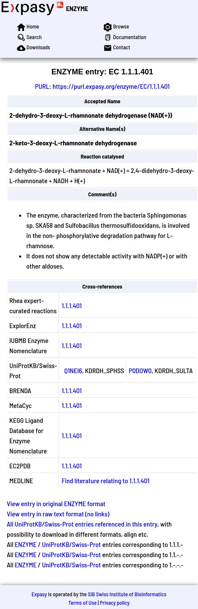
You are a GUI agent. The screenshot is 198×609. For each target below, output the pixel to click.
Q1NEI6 (73, 370)
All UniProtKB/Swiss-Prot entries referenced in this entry (82, 524)
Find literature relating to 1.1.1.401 (105, 480)
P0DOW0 (140, 370)
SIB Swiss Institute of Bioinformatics (127, 594)
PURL (42, 86)
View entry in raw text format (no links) (58, 514)
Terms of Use (82, 602)
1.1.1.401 (71, 305)
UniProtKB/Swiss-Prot (71, 544)
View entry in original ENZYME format (56, 503)
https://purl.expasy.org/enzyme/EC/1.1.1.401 (111, 86)
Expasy (39, 594)
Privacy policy (114, 602)
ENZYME (77, 8)
